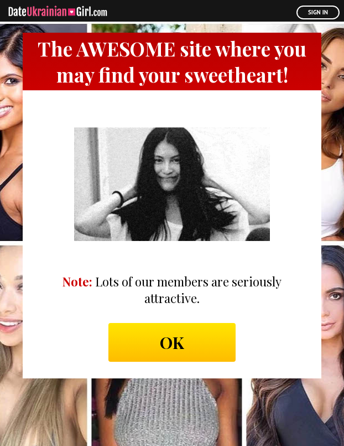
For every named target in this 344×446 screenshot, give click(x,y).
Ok (172, 342)
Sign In (318, 12)
